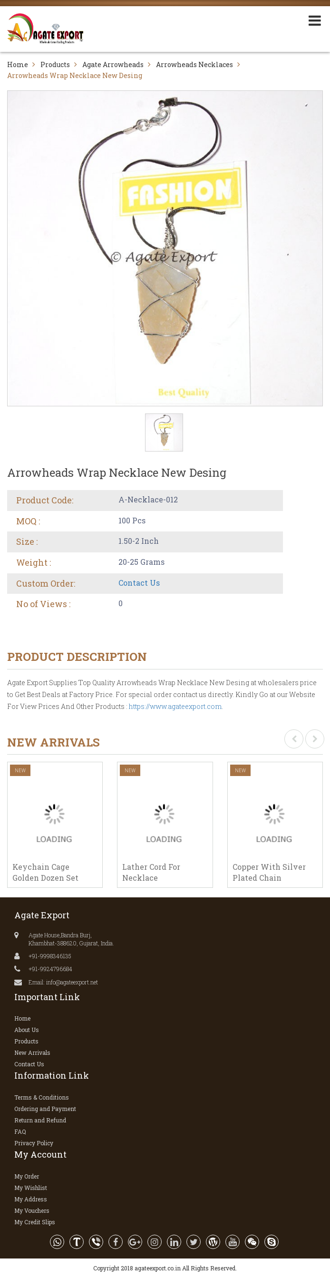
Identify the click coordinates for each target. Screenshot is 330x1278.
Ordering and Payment (45, 1108)
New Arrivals (32, 1052)
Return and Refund (40, 1120)
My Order (26, 1176)
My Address (30, 1199)
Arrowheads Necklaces (194, 64)
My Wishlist (30, 1187)
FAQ (20, 1131)
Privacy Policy (33, 1143)
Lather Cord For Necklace (151, 872)
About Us (26, 1029)
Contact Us (139, 583)
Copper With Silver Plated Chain (269, 872)
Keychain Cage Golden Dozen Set (45, 872)
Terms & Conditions (41, 1097)
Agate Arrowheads (113, 64)
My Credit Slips (34, 1222)
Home (17, 64)
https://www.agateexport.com (175, 706)
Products (55, 64)
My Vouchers (31, 1210)
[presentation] (293, 738)
